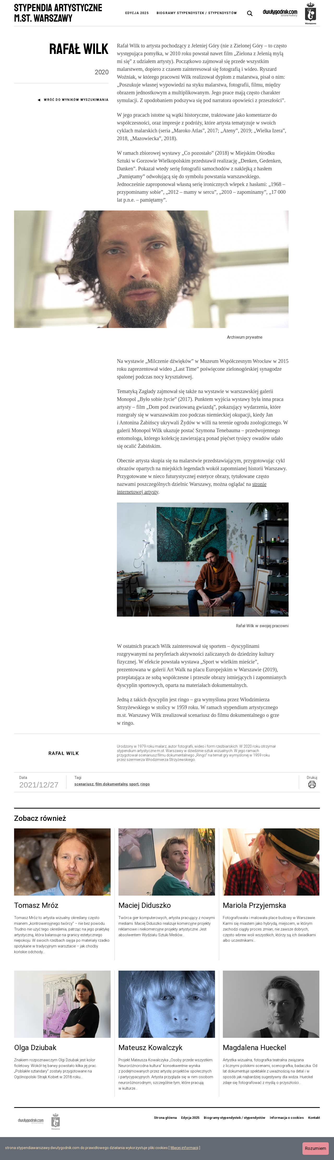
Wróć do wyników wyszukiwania (76, 100)
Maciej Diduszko (144, 931)
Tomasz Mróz (36, 931)
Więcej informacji (184, 1148)
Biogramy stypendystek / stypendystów (197, 13)
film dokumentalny (111, 810)
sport (134, 810)
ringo (145, 810)
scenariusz (84, 810)
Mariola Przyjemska (254, 931)
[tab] (250, 13)
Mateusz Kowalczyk (150, 1073)
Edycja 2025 (137, 13)
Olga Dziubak (35, 1073)
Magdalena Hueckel (254, 1073)
